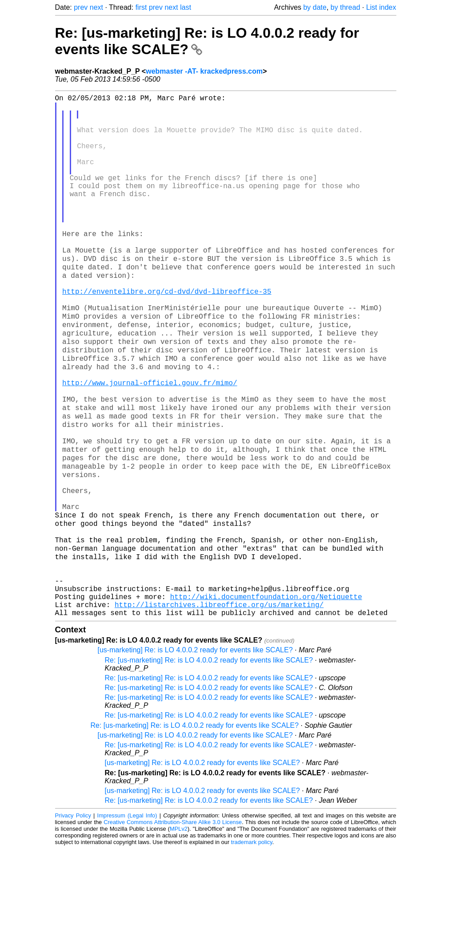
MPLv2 (179, 930)
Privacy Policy (73, 917)
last (185, 7)
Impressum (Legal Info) (127, 917)
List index (381, 7)
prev (81, 7)
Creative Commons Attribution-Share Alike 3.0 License (173, 924)
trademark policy (251, 944)
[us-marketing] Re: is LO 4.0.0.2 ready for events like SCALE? (195, 752)
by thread (345, 7)
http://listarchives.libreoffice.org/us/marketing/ (219, 705)
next (96, 7)
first (141, 7)
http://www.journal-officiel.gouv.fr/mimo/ (149, 441)
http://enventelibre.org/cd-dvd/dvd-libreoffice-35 (166, 334)
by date (314, 7)
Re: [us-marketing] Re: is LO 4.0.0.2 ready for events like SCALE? (209, 762)
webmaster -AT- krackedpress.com (204, 71)
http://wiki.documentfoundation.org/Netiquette (266, 695)
